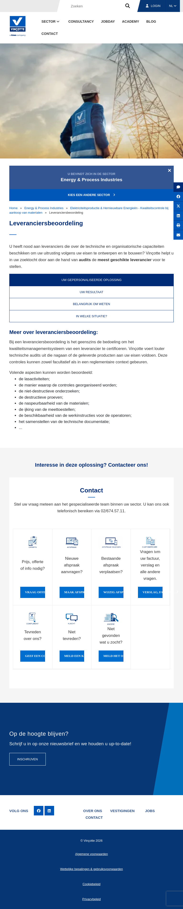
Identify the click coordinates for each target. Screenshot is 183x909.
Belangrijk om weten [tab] (91, 304)
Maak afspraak (74, 592)
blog (151, 21)
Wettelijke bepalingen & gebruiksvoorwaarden (91, 869)
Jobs (150, 811)
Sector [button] (50, 21)
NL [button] (173, 6)
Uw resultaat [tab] (91, 292)
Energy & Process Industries (43, 208)
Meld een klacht (74, 656)
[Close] (169, 170)
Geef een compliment (35, 656)
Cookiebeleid (91, 884)
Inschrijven (27, 759)
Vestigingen (122, 811)
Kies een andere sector (91, 195)
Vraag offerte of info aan (35, 592)
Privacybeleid (91, 899)
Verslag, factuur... (153, 592)
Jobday (108, 21)
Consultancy (81, 21)
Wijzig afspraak (113, 592)
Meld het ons (113, 656)
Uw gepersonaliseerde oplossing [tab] (91, 280)
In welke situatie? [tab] (91, 316)
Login (153, 6)
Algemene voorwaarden (91, 854)
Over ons (92, 811)
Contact (49, 34)
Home (13, 208)
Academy (130, 21)
